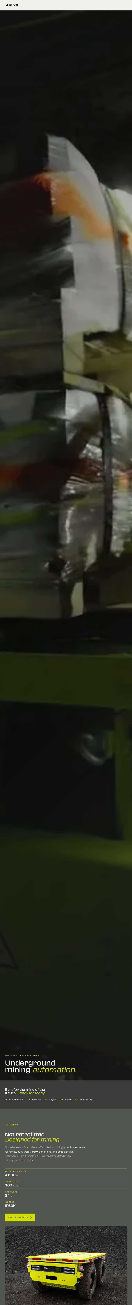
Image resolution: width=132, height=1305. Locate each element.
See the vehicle (20, 1217)
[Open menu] (125, 5)
